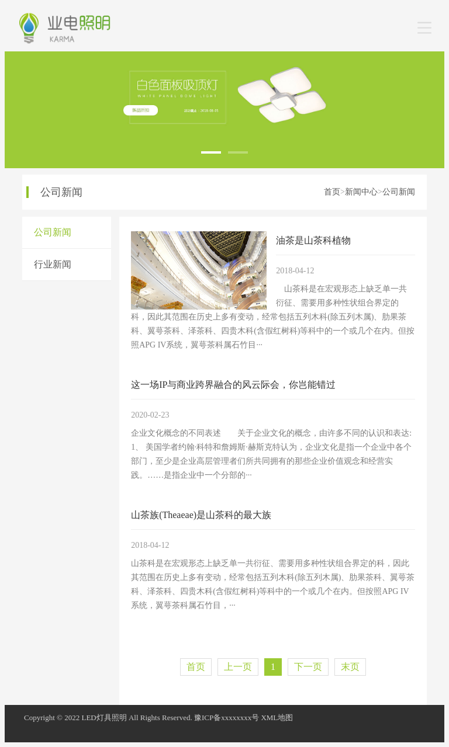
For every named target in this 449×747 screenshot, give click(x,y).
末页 (350, 667)
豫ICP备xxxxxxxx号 (226, 717)
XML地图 (277, 717)
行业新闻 (52, 264)
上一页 (238, 667)
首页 (332, 191)
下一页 (308, 667)
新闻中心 (361, 191)
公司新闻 (398, 191)
